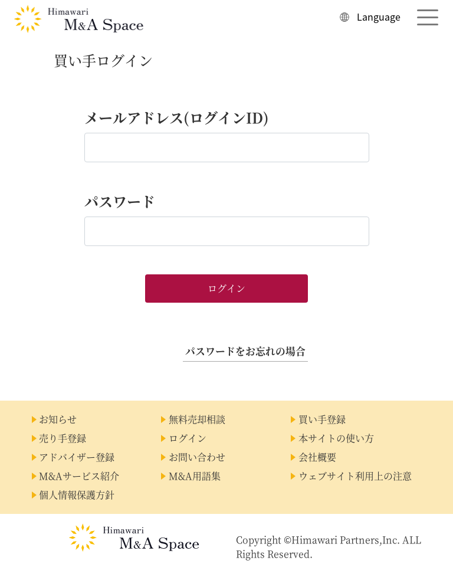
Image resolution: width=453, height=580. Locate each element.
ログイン (187, 438)
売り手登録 (62, 438)
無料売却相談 (197, 419)
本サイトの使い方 (336, 438)
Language (379, 16)
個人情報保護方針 (76, 495)
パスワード (119, 201)
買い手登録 (322, 419)
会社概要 (317, 457)
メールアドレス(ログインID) (176, 117)
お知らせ (58, 419)
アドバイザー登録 (76, 457)
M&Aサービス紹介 (79, 476)
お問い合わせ (197, 457)
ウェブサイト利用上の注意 (355, 476)
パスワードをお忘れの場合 (245, 351)
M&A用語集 (195, 476)
